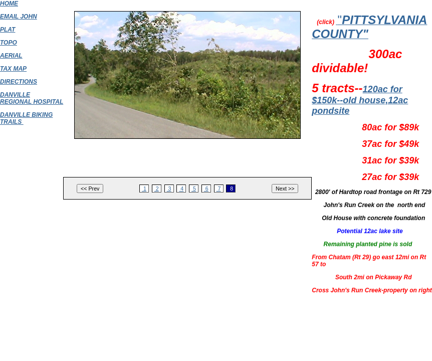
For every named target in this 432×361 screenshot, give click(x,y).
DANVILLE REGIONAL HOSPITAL (31, 98)
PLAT (7, 29)
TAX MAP (13, 68)
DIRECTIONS (18, 81)
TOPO (8, 42)
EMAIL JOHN (18, 16)
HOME (9, 3)
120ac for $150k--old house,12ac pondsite (360, 100)
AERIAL (11, 55)
